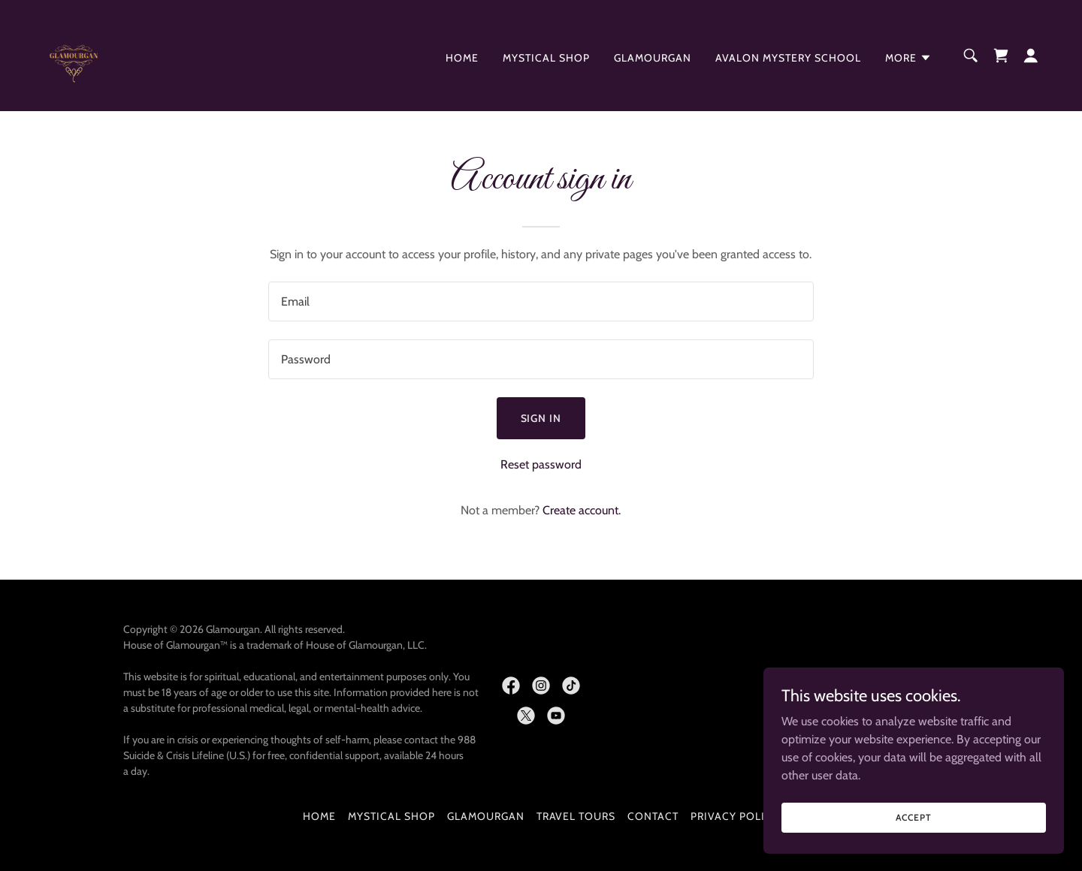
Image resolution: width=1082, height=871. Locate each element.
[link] (73, 54)
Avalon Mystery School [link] (788, 58)
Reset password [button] (541, 464)
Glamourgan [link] (652, 58)
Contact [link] (653, 816)
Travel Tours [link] (576, 816)
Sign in (541, 418)
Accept (913, 817)
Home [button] (319, 816)
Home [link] (462, 58)
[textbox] (540, 301)
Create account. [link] (582, 510)
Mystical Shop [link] (546, 58)
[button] (908, 58)
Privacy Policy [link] (735, 816)
